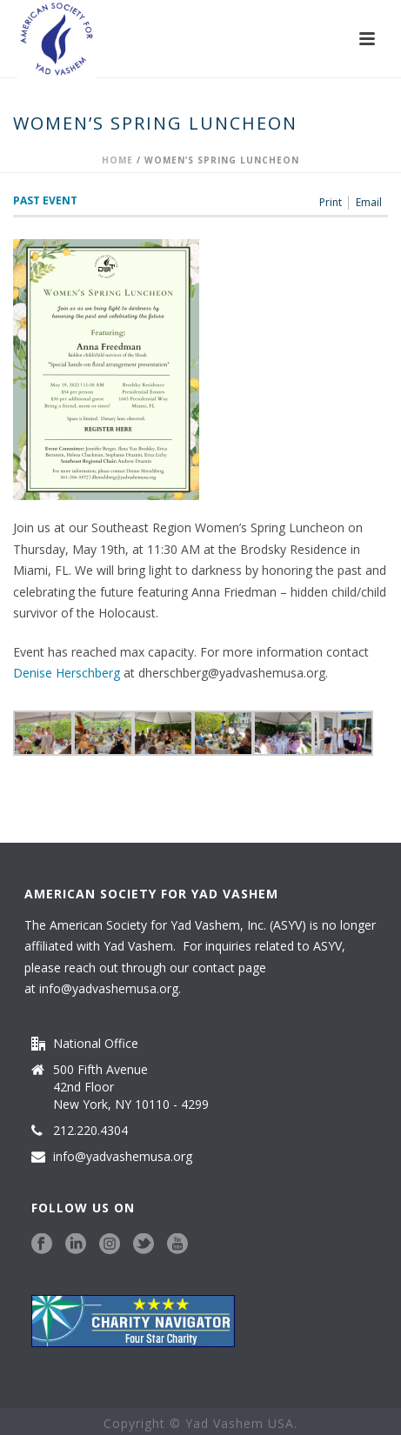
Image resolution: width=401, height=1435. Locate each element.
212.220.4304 (90, 1130)
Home (117, 160)
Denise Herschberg (68, 672)
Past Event (45, 200)
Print (330, 203)
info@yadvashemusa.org (108, 988)
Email (369, 203)
